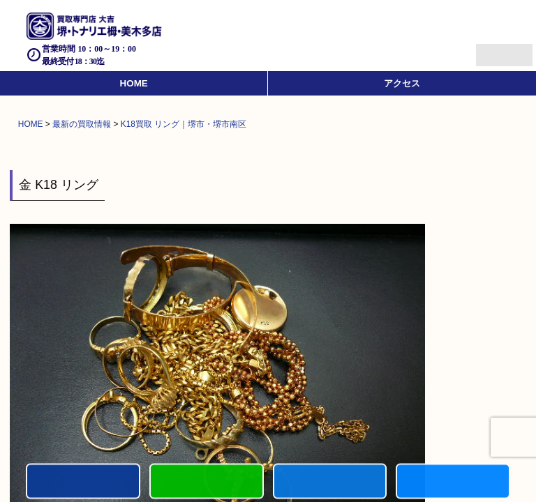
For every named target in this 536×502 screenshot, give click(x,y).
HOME (134, 83)
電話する (83, 482)
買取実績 (453, 482)
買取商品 (330, 482)
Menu (489, 49)
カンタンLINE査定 (206, 482)
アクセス (402, 83)
